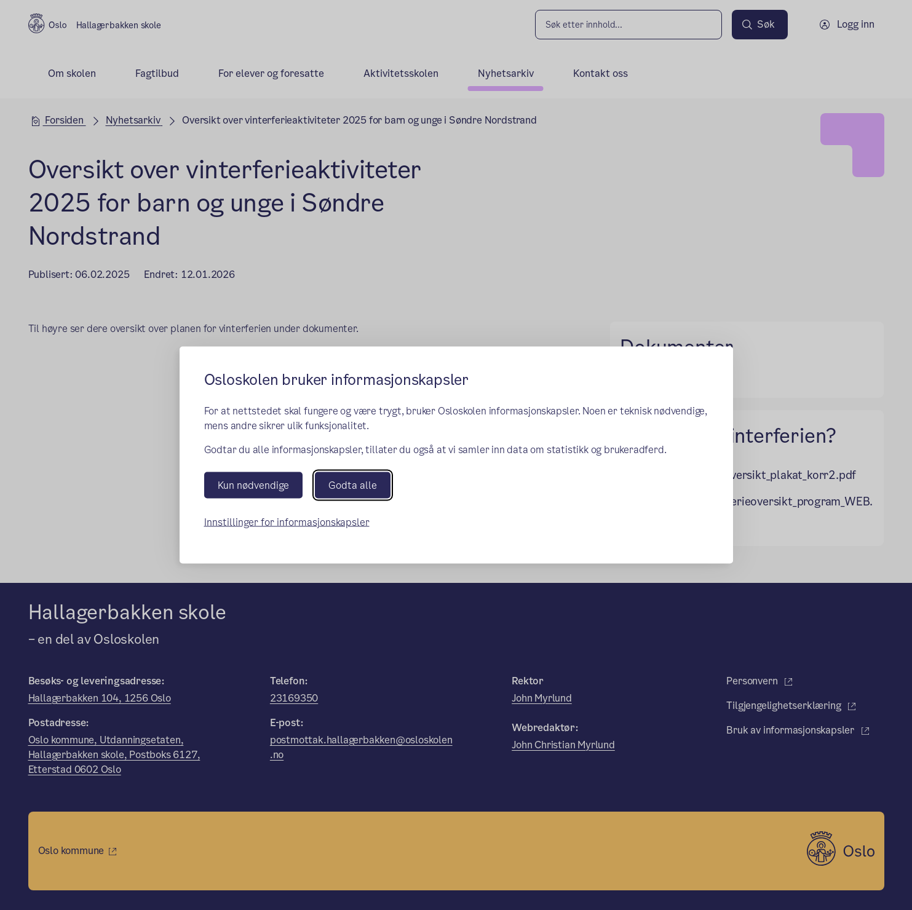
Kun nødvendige (253, 485)
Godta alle (352, 485)
